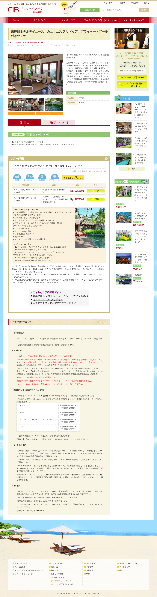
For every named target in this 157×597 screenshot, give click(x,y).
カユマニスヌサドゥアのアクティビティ (54, 303)
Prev (21, 113)
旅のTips (54, 567)
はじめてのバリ (57, 563)
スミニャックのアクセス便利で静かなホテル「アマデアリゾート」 (140, 143)
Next (49, 113)
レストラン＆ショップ (134, 20)
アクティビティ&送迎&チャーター (29, 43)
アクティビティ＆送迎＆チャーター (101, 20)
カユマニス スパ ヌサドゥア (48, 299)
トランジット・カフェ (62, 581)
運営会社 (122, 570)
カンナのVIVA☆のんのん (63, 584)
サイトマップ (124, 567)
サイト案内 (107, 3)
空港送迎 (138, 275)
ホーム (16, 20)
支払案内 (134, 3)
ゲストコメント (58, 123)
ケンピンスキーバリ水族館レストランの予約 (140, 216)
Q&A (145, 3)
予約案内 (121, 3)
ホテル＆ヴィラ (38, 20)
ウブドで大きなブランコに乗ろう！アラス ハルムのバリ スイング (140, 236)
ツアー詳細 (17, 158)
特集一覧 (54, 570)
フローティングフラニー (63, 577)
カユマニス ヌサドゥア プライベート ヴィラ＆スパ (60, 296)
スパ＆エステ (68, 20)
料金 (24, 123)
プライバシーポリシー (128, 563)
